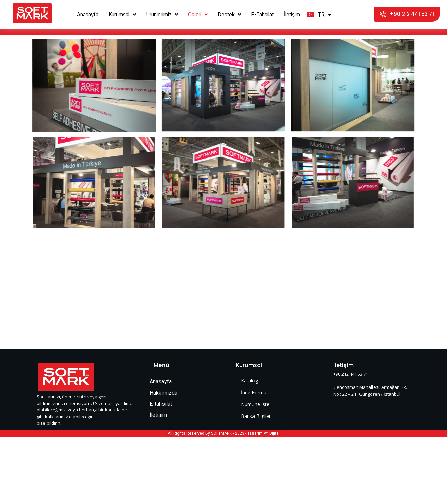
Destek (229, 14)
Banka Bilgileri (256, 416)
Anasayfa (87, 14)
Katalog (249, 380)
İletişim (292, 14)
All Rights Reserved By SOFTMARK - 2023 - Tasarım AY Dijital (224, 433)
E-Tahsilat (262, 14)
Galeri (198, 14)
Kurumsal (122, 14)
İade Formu (253, 392)
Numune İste (255, 404)
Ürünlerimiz (162, 14)
